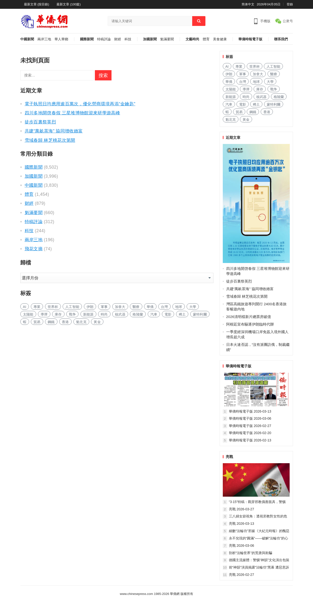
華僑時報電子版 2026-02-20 (250, 433)
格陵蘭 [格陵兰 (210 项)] (138, 314)
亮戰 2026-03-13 (241, 523)
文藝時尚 (192, 39)
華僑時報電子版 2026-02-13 (250, 440)
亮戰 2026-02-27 (241, 575)
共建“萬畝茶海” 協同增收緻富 (54, 131)
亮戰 (229, 457)
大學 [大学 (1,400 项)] (192, 307)
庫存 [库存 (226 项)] (58, 314)
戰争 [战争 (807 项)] (72, 314)
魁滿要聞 (167, 39)
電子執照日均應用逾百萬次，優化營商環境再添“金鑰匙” (80, 103)
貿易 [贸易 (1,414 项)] (37, 322)
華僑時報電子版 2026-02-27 (250, 426)
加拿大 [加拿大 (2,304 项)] (120, 307)
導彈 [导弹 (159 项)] (44, 314)
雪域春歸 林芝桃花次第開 (50, 140)
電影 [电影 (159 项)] (168, 314)
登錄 (290, 4)
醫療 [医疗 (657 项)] (136, 307)
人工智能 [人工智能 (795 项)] (72, 307)
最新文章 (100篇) (68, 4)
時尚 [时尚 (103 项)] (104, 314)
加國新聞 (150, 39)
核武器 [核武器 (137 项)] (120, 314)
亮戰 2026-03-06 (241, 545)
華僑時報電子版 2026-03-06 (250, 418)
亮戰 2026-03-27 (241, 509)
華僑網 (174, 594)
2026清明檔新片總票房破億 (248, 317)
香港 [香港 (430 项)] (65, 322)
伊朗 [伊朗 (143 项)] (90, 307)
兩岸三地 (44, 39)
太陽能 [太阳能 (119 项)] (28, 314)
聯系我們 (281, 39)
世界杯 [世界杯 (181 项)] (53, 307)
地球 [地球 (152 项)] (178, 307)
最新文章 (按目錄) (36, 4)
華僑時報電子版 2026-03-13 (250, 411)
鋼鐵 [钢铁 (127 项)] (51, 322)
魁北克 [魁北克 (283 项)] (81, 322)
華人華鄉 (61, 39)
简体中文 (248, 4)
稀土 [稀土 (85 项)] (182, 314)
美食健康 (220, 39)
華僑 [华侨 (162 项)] (150, 307)
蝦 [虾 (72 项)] (24, 322)
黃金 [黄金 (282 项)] (97, 322)
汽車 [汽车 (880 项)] (153, 314)
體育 (206, 39)
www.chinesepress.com (136, 594)
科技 (127, 39)
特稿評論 (104, 39)
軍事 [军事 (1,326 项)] (104, 307)
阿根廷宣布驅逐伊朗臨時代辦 (250, 324)
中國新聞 (27, 39)
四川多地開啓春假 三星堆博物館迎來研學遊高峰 (72, 112)
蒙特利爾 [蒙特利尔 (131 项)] (200, 314)
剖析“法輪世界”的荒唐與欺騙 (250, 553)
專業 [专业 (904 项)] (37, 307)
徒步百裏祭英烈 (40, 122)
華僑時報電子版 (250, 39)
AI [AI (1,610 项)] (24, 307)
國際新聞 (87, 39)
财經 (117, 39)
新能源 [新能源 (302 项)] (88, 314)
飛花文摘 (34, 248)
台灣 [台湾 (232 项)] (164, 307)
